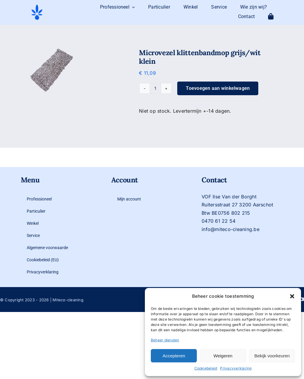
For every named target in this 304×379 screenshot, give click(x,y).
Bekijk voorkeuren (272, 355)
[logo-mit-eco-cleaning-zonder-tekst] (37, 6)
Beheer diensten (165, 340)
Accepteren (174, 355)
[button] (292, 296)
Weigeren (222, 355)
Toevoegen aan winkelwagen (218, 88)
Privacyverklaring (235, 368)
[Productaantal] (155, 88)
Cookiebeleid (205, 368)
